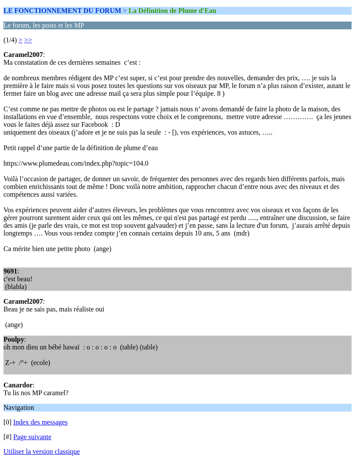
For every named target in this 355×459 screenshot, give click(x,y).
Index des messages (40, 422)
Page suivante (32, 436)
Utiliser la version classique (41, 451)
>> (28, 40)
